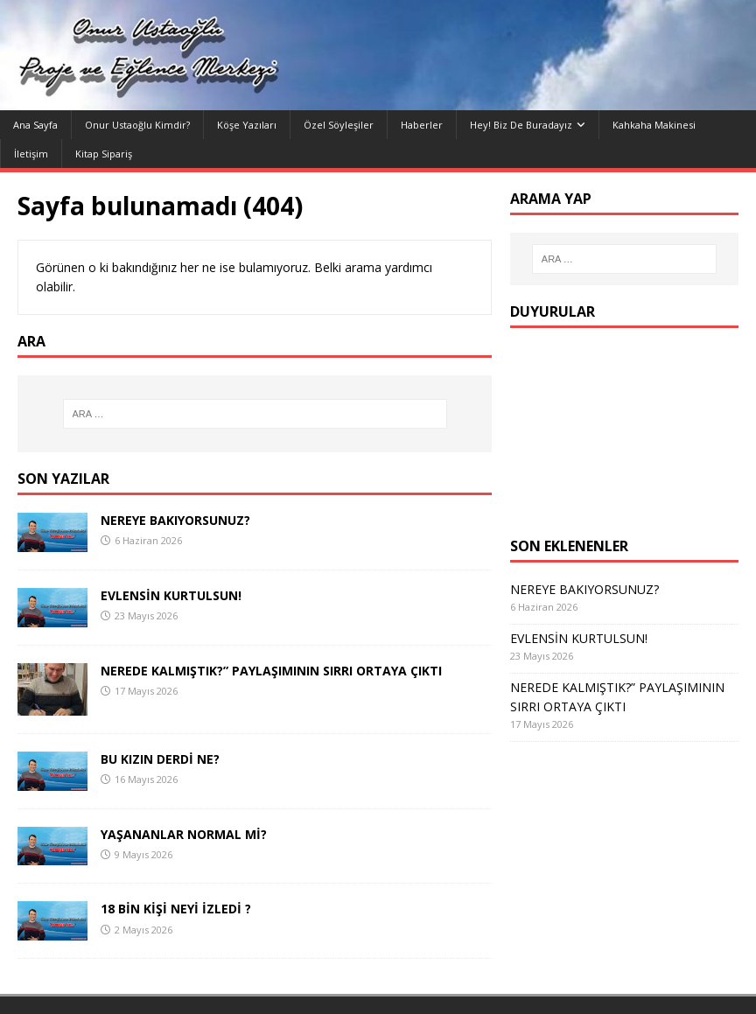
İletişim (31, 153)
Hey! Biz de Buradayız (521, 124)
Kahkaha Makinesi (654, 124)
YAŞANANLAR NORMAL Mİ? (184, 834)
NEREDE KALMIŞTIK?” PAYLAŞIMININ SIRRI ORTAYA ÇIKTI (271, 670)
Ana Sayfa (35, 124)
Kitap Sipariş (103, 153)
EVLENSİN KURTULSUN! (171, 595)
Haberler (422, 124)
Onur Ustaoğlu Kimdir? (137, 124)
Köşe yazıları (246, 124)
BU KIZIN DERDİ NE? (160, 759)
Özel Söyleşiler (339, 124)
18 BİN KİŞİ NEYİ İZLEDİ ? (176, 908)
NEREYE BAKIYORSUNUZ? (175, 520)
